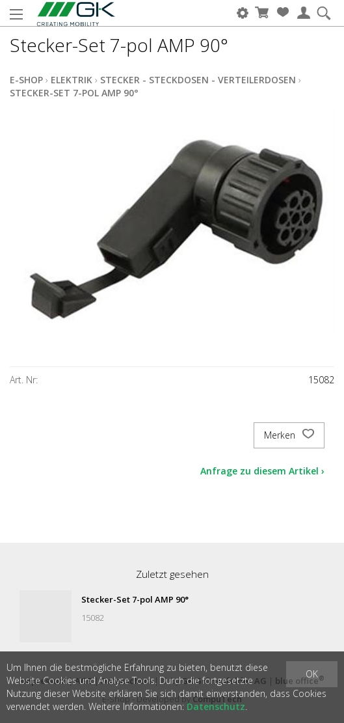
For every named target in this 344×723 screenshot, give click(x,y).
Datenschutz (216, 706)
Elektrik (71, 80)
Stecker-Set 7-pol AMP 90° (74, 93)
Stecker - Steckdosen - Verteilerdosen (198, 80)
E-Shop (26, 80)
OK (312, 674)
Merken (289, 435)
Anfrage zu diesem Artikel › (262, 471)
